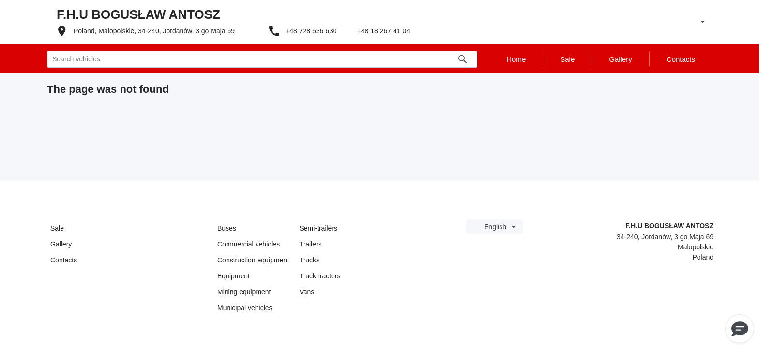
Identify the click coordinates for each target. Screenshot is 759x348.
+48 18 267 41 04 (383, 31)
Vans (307, 292)
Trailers (311, 244)
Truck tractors (320, 276)
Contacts (63, 260)
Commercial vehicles (248, 244)
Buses (226, 228)
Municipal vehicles (245, 308)
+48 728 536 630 (311, 31)
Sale (57, 228)
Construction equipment (253, 260)
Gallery (61, 244)
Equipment (233, 276)
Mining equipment (244, 292)
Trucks (309, 260)
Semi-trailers (319, 228)
